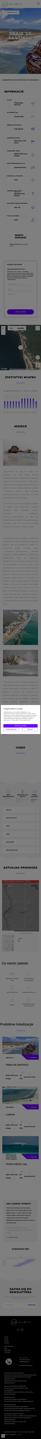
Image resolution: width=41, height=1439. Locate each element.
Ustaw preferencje (11, 729)
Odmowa (30, 729)
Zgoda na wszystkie (20, 725)
